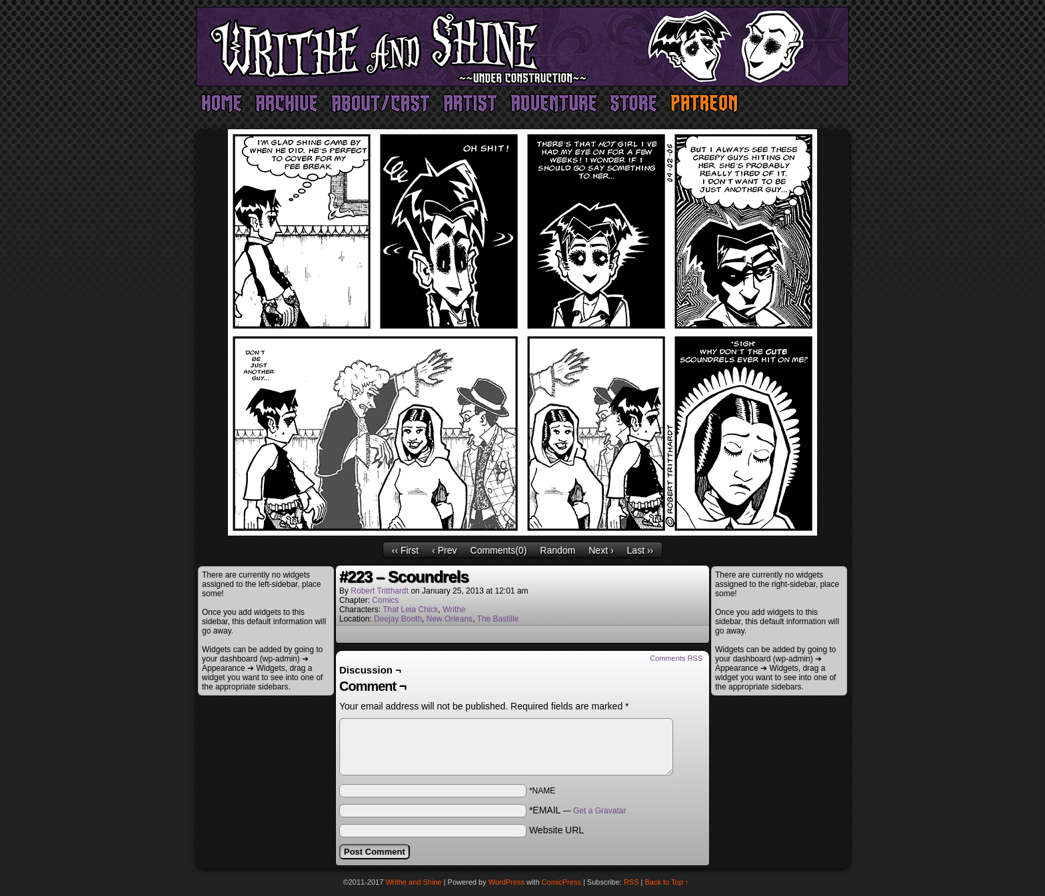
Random (557, 550)
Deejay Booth (398, 619)
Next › (600, 550)
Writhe (454, 609)
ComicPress (561, 882)
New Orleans (450, 619)
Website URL (556, 830)
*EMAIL (577, 810)
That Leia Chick (410, 609)
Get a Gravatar (599, 810)
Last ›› (640, 550)
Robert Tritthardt (380, 591)
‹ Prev (444, 550)
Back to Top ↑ (667, 882)
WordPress (506, 882)
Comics (385, 600)
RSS (631, 882)
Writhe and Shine (522, 47)
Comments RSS (676, 658)
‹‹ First (405, 550)
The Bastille (498, 619)
